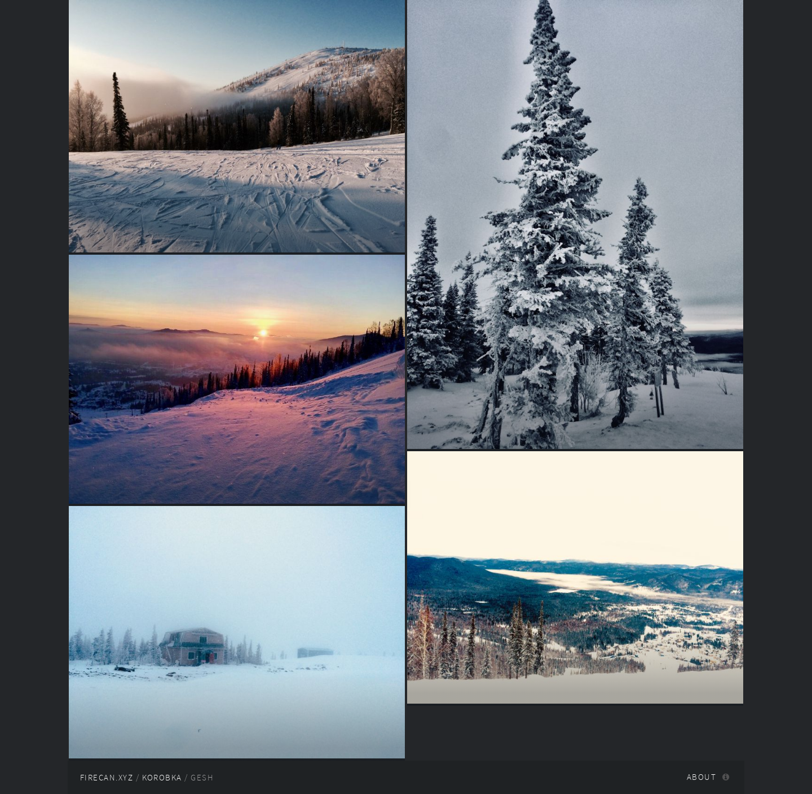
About (701, 777)
